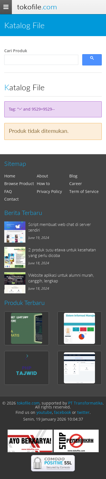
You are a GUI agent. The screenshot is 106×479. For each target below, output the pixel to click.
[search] (40, 59)
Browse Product (19, 183)
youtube (44, 412)
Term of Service (84, 191)
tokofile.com (28, 403)
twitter (83, 412)
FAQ (8, 191)
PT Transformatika (85, 403)
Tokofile (37, 7)
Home (9, 176)
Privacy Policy (49, 191)
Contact (11, 199)
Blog (73, 176)
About (42, 176)
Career (75, 183)
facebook (62, 412)
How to (43, 183)
